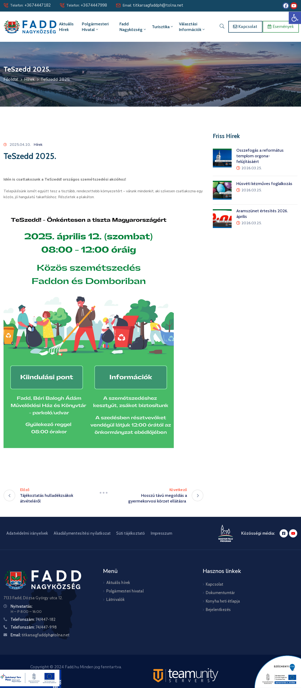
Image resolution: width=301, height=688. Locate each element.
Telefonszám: (33, 619)
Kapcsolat (214, 584)
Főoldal (11, 79)
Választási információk (192, 26)
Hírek (29, 79)
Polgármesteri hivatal (95, 26)
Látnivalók (115, 599)
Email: (153, 5)
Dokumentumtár (220, 592)
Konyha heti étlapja (223, 601)
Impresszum (161, 533)
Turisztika (163, 26)
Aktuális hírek (66, 26)
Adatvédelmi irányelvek (27, 533)
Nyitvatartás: (21, 606)
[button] (295, 18)
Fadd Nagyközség (133, 26)
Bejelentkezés (218, 609)
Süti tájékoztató (130, 533)
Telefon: (30, 5)
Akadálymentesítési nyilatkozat (82, 533)
